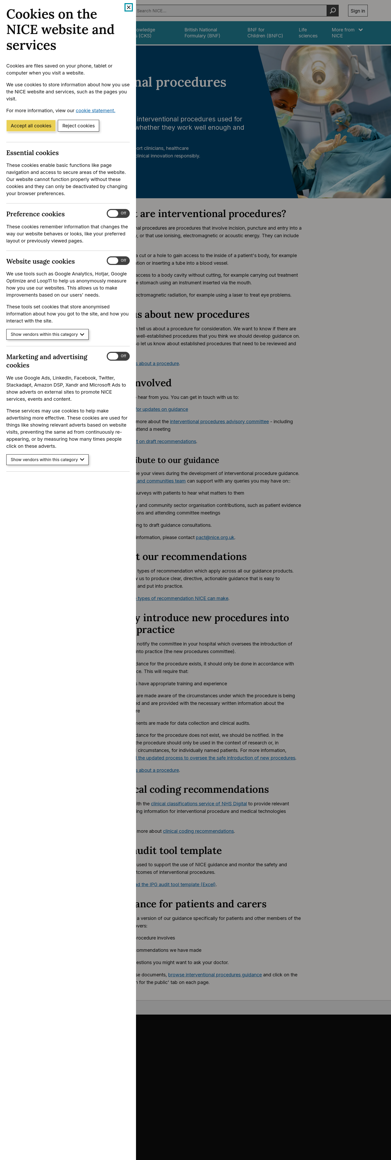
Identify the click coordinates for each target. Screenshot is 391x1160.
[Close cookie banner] (129, 7)
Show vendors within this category (47, 334)
